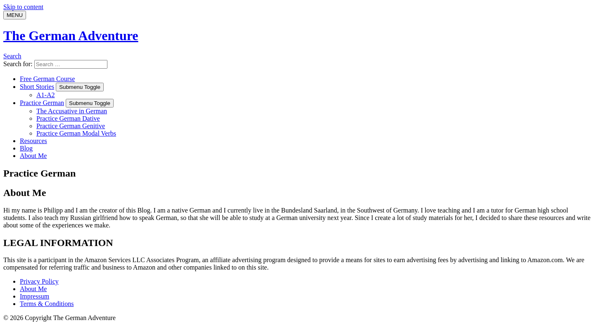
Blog (26, 148)
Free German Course (47, 78)
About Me (33, 155)
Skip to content (23, 6)
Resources (33, 140)
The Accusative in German (71, 111)
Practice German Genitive (70, 125)
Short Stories (37, 86)
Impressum (34, 296)
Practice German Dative (68, 118)
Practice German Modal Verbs (76, 133)
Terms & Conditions (47, 303)
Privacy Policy (39, 281)
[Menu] (14, 15)
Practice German (42, 102)
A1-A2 (45, 94)
